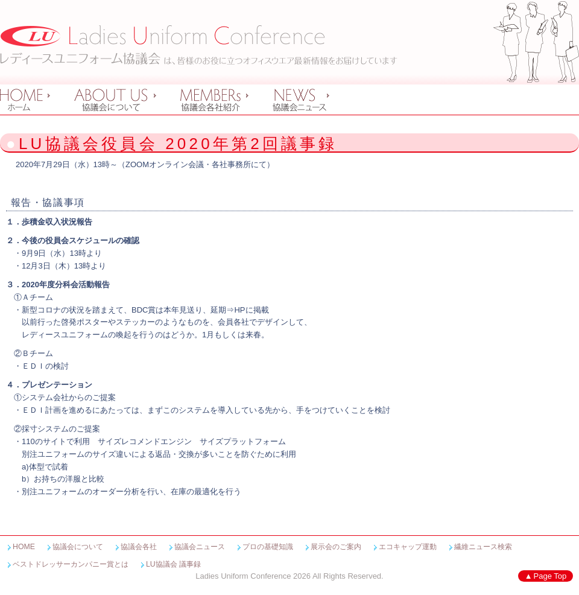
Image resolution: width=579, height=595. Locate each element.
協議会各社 (139, 546)
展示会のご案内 (336, 546)
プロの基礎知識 (267, 546)
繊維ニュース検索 (483, 546)
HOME (24, 546)
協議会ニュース (199, 546)
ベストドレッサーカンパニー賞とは (70, 564)
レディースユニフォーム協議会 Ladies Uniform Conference (198, 45)
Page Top (550, 576)
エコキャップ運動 (408, 546)
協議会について (77, 546)
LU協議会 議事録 (173, 564)
